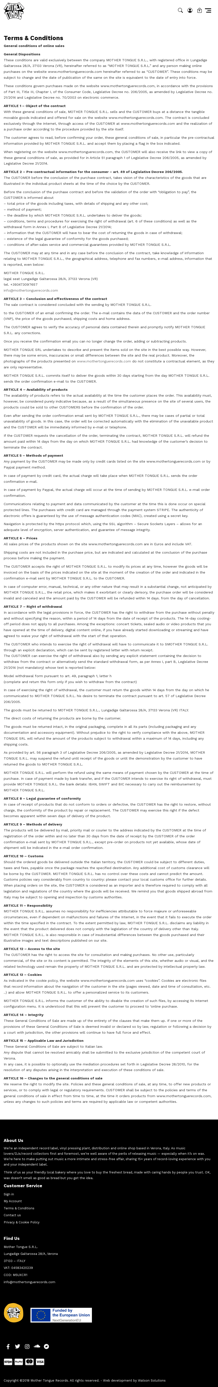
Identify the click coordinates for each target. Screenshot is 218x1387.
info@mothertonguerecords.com (31, 290)
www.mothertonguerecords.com (104, 361)
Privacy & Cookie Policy (22, 1222)
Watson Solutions (152, 1380)
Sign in (9, 1194)
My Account (13, 1201)
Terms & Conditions (19, 1208)
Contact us (12, 1215)
